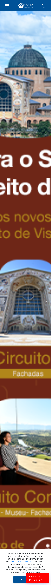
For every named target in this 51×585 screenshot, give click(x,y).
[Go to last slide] (4, 301)
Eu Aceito (25, 579)
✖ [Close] (42, 579)
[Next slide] (46, 301)
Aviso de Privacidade (21, 561)
